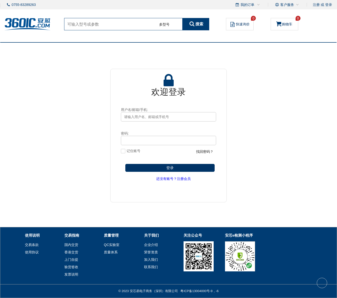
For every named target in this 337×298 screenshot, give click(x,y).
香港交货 (71, 252)
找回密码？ (204, 152)
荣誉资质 (151, 252)
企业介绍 (151, 245)
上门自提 (71, 260)
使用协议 (32, 252)
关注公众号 (193, 235)
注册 (316, 5)
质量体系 (111, 252)
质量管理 (111, 235)
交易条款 (32, 245)
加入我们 (151, 260)
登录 (328, 5)
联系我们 (151, 267)
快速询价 (242, 22)
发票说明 (71, 274)
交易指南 (71, 235)
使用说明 (32, 235)
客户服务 (287, 5)
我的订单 (248, 5)
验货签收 (71, 267)
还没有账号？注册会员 (173, 179)
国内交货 (71, 245)
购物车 (287, 22)
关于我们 (151, 235)
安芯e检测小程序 (239, 235)
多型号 (164, 24)
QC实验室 (111, 245)
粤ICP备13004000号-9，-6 (199, 291)
